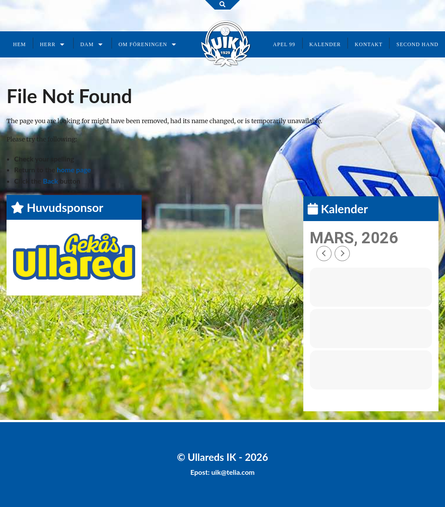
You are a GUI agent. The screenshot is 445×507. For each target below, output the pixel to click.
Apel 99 (284, 44)
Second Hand (417, 44)
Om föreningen (143, 44)
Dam (87, 44)
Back (50, 181)
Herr (48, 44)
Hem (19, 44)
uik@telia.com (233, 472)
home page (74, 169)
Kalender (325, 44)
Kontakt (368, 44)
